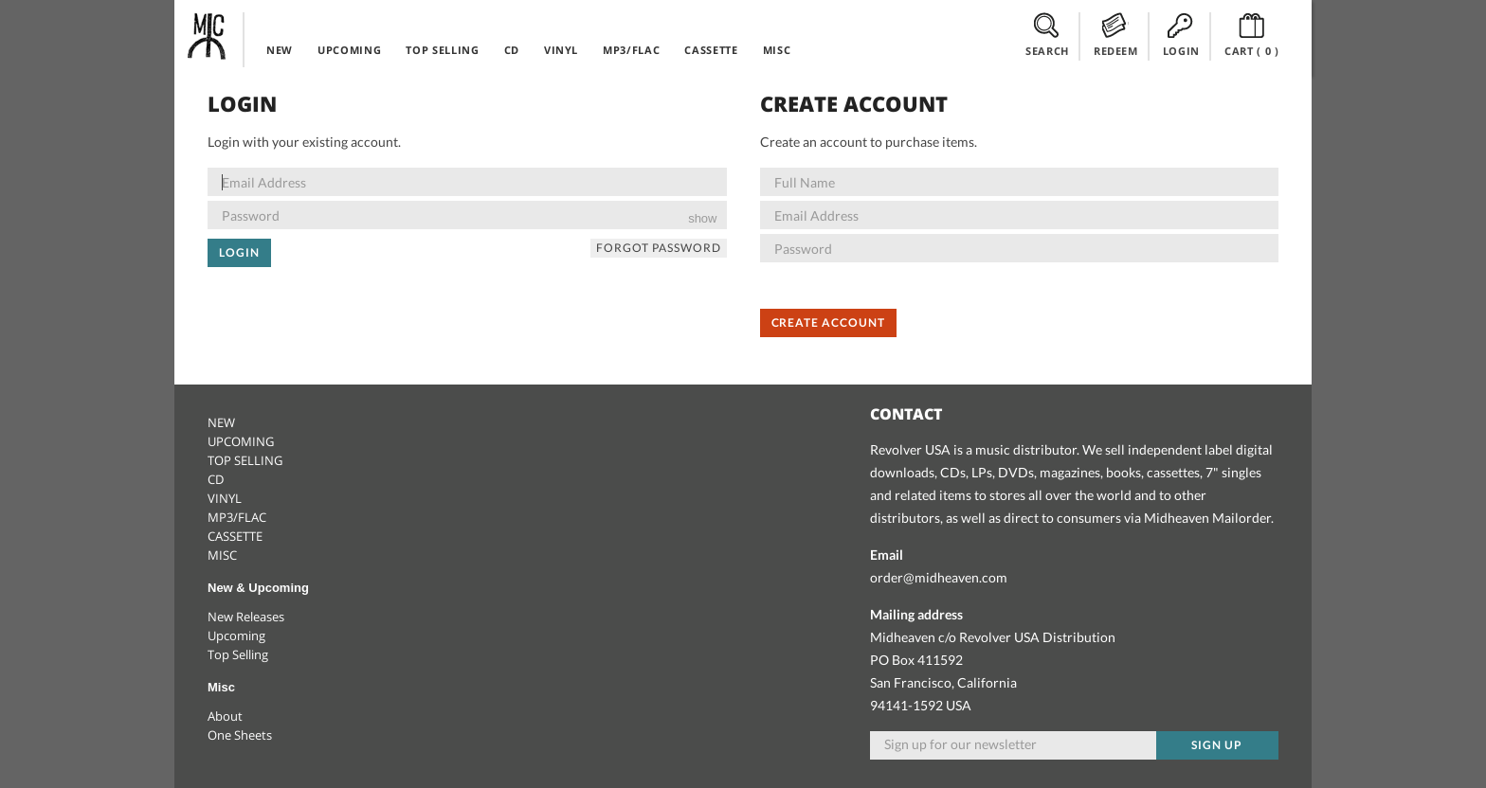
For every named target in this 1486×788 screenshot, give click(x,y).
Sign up (1216, 745)
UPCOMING (349, 50)
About (225, 716)
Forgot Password (658, 248)
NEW (279, 50)
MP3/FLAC (631, 50)
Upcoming (236, 635)
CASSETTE (710, 50)
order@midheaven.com (938, 577)
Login (239, 252)
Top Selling (238, 654)
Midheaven (207, 36)
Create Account (828, 322)
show (702, 218)
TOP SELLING (442, 50)
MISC (777, 50)
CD (511, 50)
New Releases (246, 616)
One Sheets (240, 734)
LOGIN (1181, 35)
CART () (1251, 35)
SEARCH (1047, 35)
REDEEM (1116, 35)
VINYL (561, 50)
